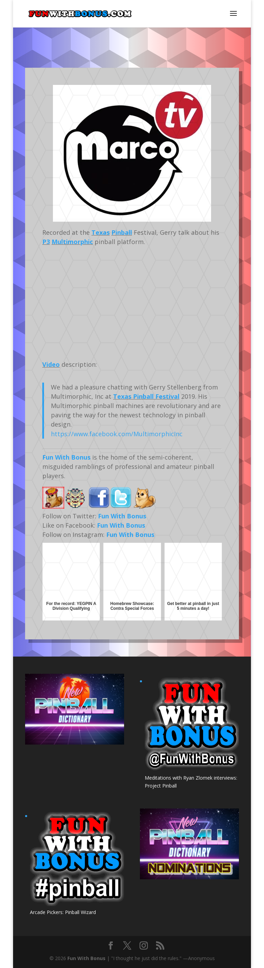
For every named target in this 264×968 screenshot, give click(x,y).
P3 (46, 242)
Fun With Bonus (66, 457)
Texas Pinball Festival (146, 396)
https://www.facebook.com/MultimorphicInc (117, 434)
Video (51, 364)
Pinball (121, 232)
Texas (100, 232)
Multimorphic (72, 242)
